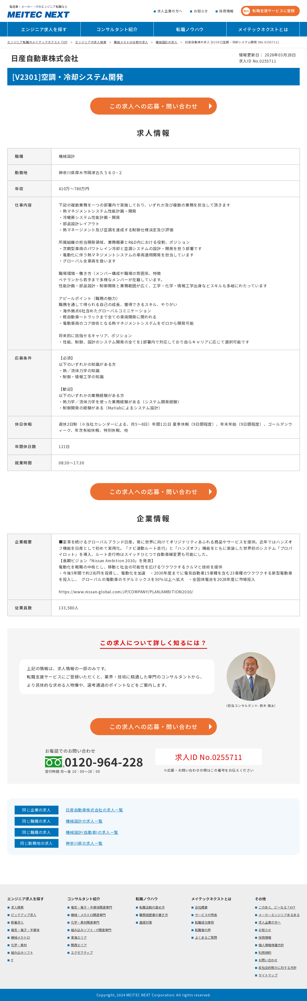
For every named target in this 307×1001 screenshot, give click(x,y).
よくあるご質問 (206, 937)
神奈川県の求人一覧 (84, 843)
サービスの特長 (206, 914)
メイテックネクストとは (263, 29)
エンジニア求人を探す (44, 29)
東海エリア (79, 937)
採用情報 (226, 11)
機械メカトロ (20, 937)
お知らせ (201, 11)
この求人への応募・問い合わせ (153, 106)
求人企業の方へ (170, 11)
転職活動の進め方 (152, 907)
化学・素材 (19, 945)
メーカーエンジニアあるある (279, 914)
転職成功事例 (204, 922)
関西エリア (79, 945)
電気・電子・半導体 (25, 930)
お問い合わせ (268, 960)
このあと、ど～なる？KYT (277, 907)
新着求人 (17, 922)
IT (12, 960)
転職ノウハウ (190, 29)
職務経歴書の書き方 (153, 914)
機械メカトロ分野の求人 (131, 42)
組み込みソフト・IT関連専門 (91, 930)
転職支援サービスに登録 (269, 11)
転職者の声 (203, 930)
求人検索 (17, 907)
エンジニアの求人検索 (90, 42)
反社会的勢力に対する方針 (278, 967)
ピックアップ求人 (23, 914)
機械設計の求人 (167, 42)
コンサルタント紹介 (117, 29)
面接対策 (145, 922)
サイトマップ (268, 975)
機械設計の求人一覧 (84, 821)
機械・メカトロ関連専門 (88, 914)
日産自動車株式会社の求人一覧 (94, 810)
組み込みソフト (22, 952)
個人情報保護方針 (271, 945)
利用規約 (265, 952)
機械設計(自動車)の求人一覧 (92, 832)
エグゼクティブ (82, 952)
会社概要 (201, 907)
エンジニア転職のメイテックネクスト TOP (37, 42)
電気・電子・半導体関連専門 (91, 907)
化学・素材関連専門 (85, 922)
